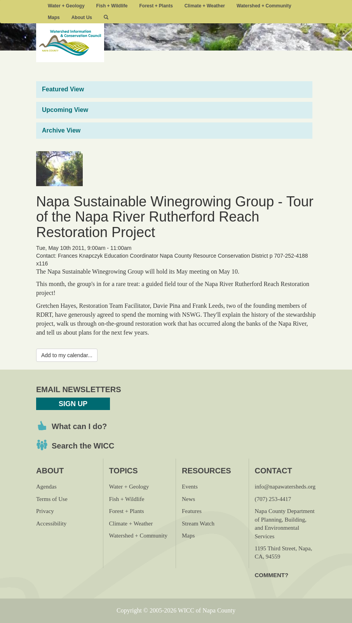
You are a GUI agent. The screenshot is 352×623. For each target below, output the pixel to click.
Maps (54, 17)
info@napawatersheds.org (285, 486)
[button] (106, 17)
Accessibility (51, 523)
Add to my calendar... (66, 355)
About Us (81, 17)
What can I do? (79, 426)
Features (192, 511)
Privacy (45, 511)
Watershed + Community (264, 6)
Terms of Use (52, 499)
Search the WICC (83, 446)
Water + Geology (66, 6)
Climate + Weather (205, 6)
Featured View (63, 89)
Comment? (272, 575)
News (188, 499)
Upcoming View (65, 109)
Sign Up (73, 404)
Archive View (61, 130)
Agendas (46, 486)
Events (190, 486)
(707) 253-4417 (273, 499)
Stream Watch (198, 523)
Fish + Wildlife (112, 6)
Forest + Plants (156, 6)
